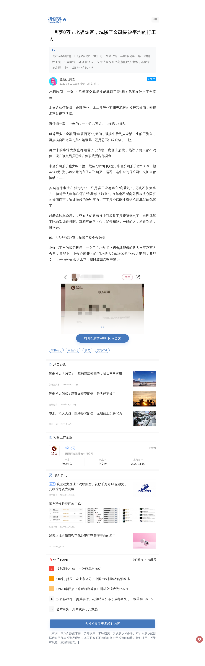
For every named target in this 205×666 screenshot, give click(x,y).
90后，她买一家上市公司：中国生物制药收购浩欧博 (93, 579)
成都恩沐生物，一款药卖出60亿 (78, 569)
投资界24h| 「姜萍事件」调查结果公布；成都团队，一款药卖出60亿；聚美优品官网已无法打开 (106, 599)
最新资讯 (60, 475)
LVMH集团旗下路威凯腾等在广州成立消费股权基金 (92, 589)
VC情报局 (150, 559)
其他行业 (102, 350)
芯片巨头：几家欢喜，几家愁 (77, 609)
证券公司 (56, 350)
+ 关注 (151, 79)
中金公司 (73, 350)
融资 (52, 484)
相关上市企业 (62, 437)
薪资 (87, 350)
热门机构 (138, 559)
